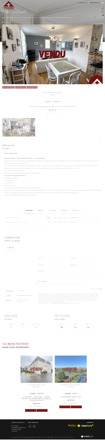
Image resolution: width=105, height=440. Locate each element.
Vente (18, 17)
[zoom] (18, 136)
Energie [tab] (64, 210)
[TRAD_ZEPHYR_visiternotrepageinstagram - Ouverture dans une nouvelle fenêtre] (33, 426)
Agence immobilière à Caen (9, 17)
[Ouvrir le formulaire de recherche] (94, 3)
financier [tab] (52, 210)
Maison (35, 17)
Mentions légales (50, 437)
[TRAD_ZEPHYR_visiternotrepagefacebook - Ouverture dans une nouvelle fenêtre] (29, 426)
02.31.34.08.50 (20, 290)
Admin (56, 437)
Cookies (71, 437)
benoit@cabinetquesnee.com (25, 295)
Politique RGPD (66, 437)
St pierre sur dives (27, 17)
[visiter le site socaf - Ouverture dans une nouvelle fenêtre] (72, 426)
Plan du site (44, 437)
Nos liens (60, 437)
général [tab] (29, 210)
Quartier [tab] (75, 210)
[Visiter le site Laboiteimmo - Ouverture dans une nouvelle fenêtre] (87, 437)
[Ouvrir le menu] (102, 2)
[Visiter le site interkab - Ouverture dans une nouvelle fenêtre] (87, 426)
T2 (38, 17)
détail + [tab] (41, 210)
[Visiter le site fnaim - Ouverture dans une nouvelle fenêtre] (78, 426)
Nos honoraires (37, 437)
